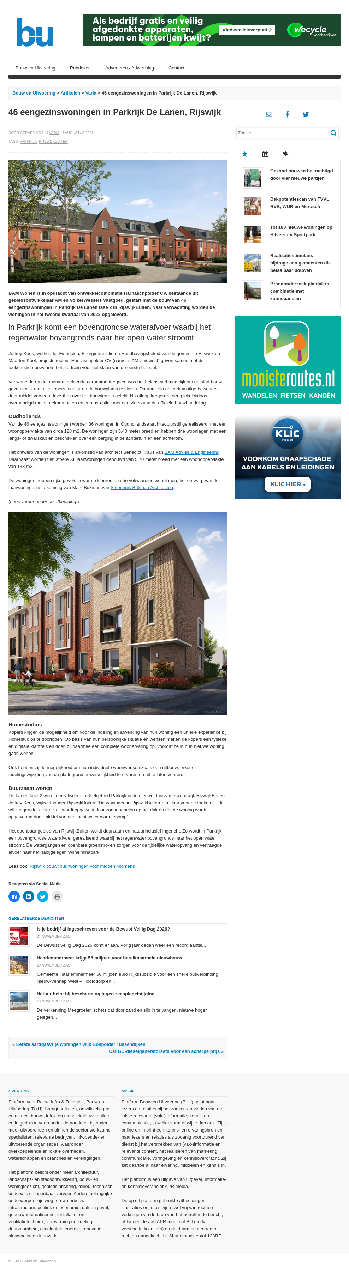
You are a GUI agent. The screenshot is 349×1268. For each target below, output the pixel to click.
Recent (265, 154)
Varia (90, 93)
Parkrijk (28, 142)
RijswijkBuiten (53, 142)
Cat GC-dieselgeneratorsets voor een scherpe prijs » (166, 1051)
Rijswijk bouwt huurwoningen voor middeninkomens (82, 866)
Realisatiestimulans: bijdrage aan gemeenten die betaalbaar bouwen (300, 263)
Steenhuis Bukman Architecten (142, 487)
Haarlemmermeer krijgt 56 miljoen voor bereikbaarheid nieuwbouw (109, 958)
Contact (176, 68)
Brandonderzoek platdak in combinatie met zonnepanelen (299, 291)
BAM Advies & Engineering (192, 452)
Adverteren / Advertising (129, 68)
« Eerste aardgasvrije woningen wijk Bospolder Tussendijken (79, 1044)
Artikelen (70, 93)
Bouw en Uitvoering (35, 68)
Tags (286, 154)
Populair (245, 154)
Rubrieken (80, 68)
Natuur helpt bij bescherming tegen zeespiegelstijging (96, 993)
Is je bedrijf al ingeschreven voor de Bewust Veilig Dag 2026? (103, 929)
